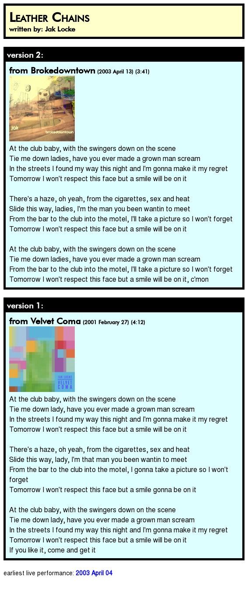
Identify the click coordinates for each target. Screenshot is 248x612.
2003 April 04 (94, 572)
